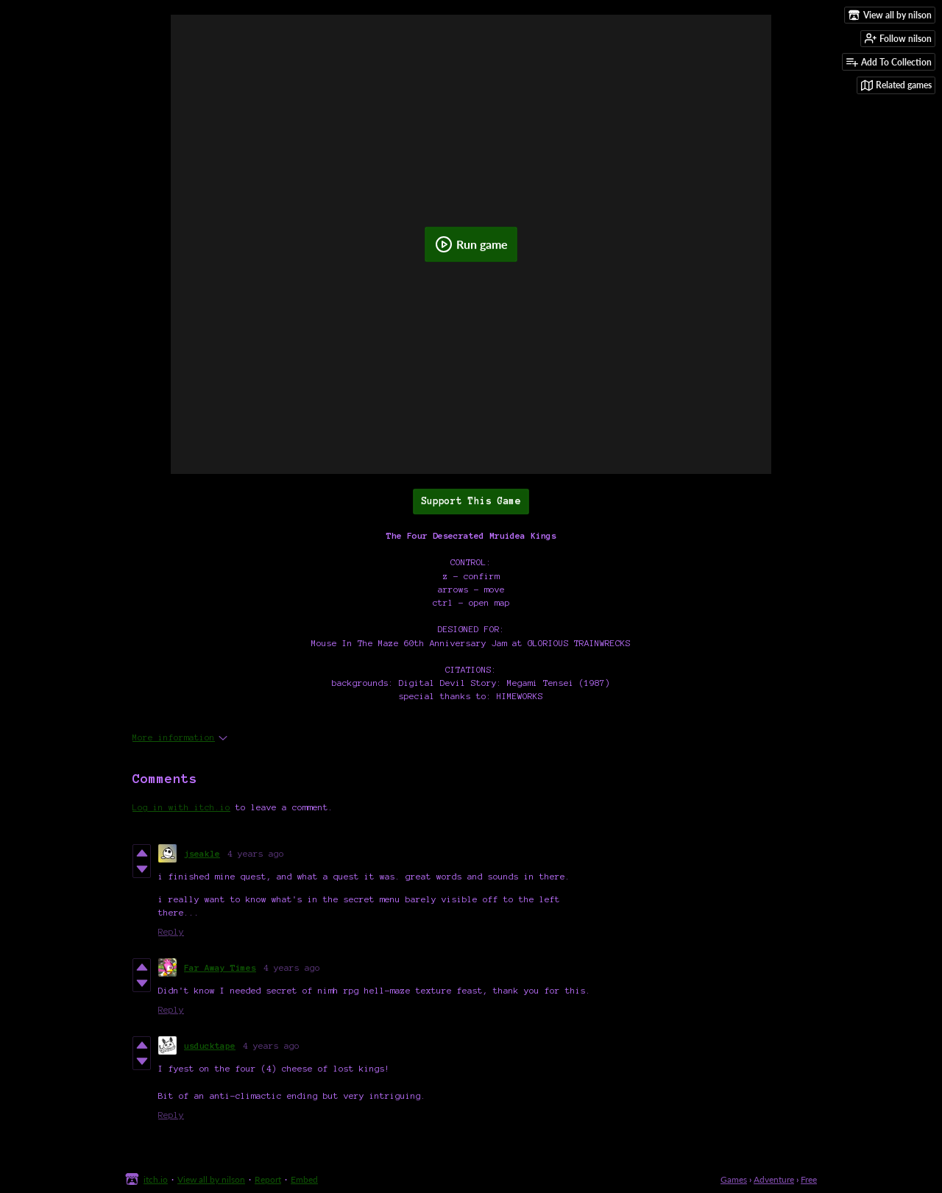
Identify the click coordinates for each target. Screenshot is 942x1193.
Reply (171, 931)
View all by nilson (211, 1179)
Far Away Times (220, 967)
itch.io (156, 1179)
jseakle (202, 853)
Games (733, 1179)
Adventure (774, 1179)
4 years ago (255, 853)
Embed (304, 1179)
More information (179, 737)
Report (268, 1179)
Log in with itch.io (181, 807)
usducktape (210, 1045)
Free (809, 1179)
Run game (471, 244)
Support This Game (471, 501)
